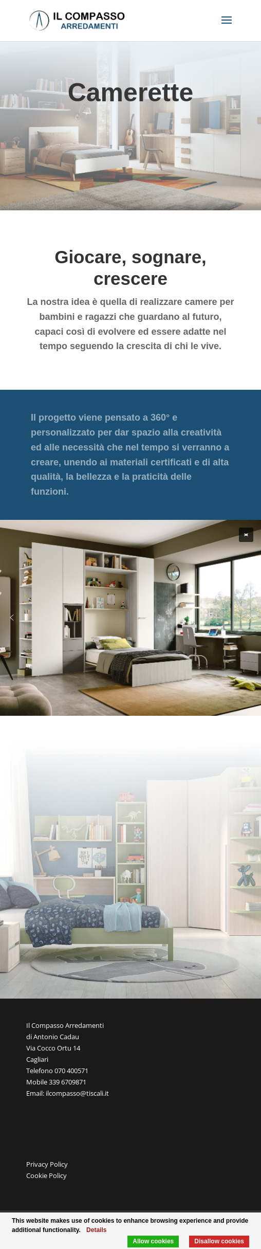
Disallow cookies (219, 1241)
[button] (246, 535)
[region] (130, 618)
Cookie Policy (46, 1175)
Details (96, 1230)
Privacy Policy (47, 1164)
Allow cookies (153, 1241)
